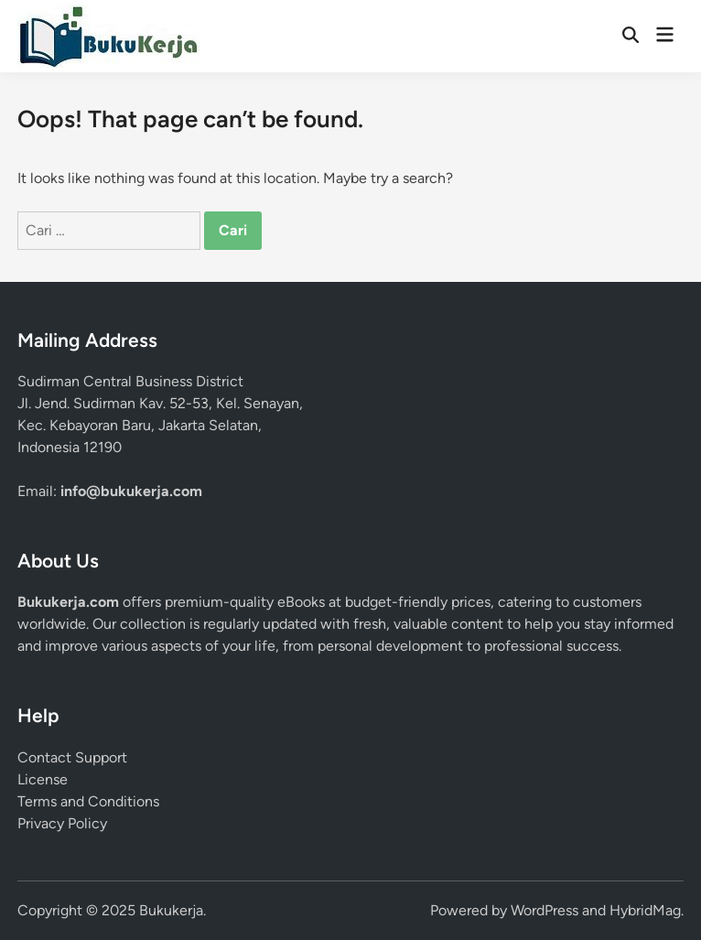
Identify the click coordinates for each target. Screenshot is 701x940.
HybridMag (645, 910)
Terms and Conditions (88, 801)
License (42, 779)
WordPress (544, 910)
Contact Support (72, 757)
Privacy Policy (62, 823)
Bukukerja (171, 910)
